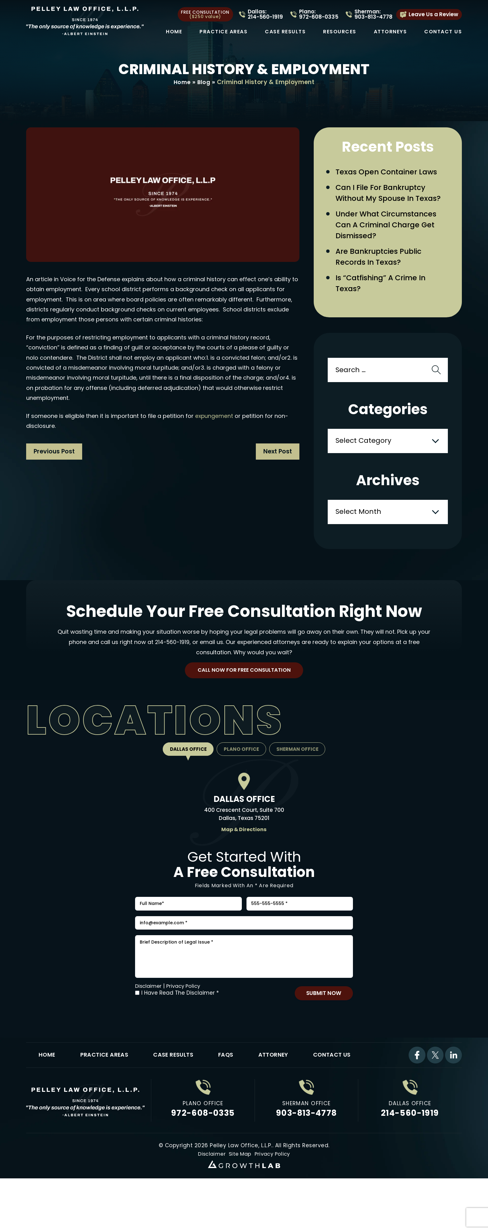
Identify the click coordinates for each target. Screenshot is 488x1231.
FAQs (235, 1098)
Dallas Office (185, 776)
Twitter (434, 1098)
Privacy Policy (186, 1027)
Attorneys (390, 31)
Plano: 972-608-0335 (318, 14)
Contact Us (443, 31)
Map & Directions (244, 857)
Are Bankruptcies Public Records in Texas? (384, 277)
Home (174, 31)
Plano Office (241, 776)
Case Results (285, 31)
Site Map (240, 1198)
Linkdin (453, 1098)
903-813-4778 (306, 1157)
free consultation (205, 14)
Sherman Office (301, 776)
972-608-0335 (203, 1157)
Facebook (416, 1098)
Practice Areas (223, 31)
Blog (204, 82)
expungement (214, 416)
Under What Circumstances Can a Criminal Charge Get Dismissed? (392, 242)
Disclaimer (149, 1027)
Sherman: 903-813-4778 (373, 14)
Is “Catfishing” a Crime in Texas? (387, 306)
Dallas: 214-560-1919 (265, 14)
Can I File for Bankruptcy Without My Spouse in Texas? (386, 201)
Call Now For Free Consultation (244, 696)
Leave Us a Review (433, 14)
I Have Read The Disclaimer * (180, 1034)
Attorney (284, 1098)
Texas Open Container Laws (392, 172)
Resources (339, 31)
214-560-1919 (172, 667)
